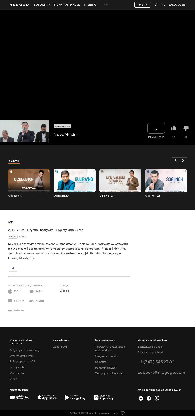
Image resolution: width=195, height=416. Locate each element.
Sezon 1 (14, 160)
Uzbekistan (75, 230)
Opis (10, 222)
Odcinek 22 (152, 196)
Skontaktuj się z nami (150, 346)
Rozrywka (46, 230)
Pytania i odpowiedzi (150, 352)
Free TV (142, 4)
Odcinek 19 (15, 196)
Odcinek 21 (106, 196)
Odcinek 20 (61, 196)
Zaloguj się (177, 4)
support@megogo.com (161, 372)
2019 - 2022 (16, 230)
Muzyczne (32, 230)
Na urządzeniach (105, 340)
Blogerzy (60, 230)
